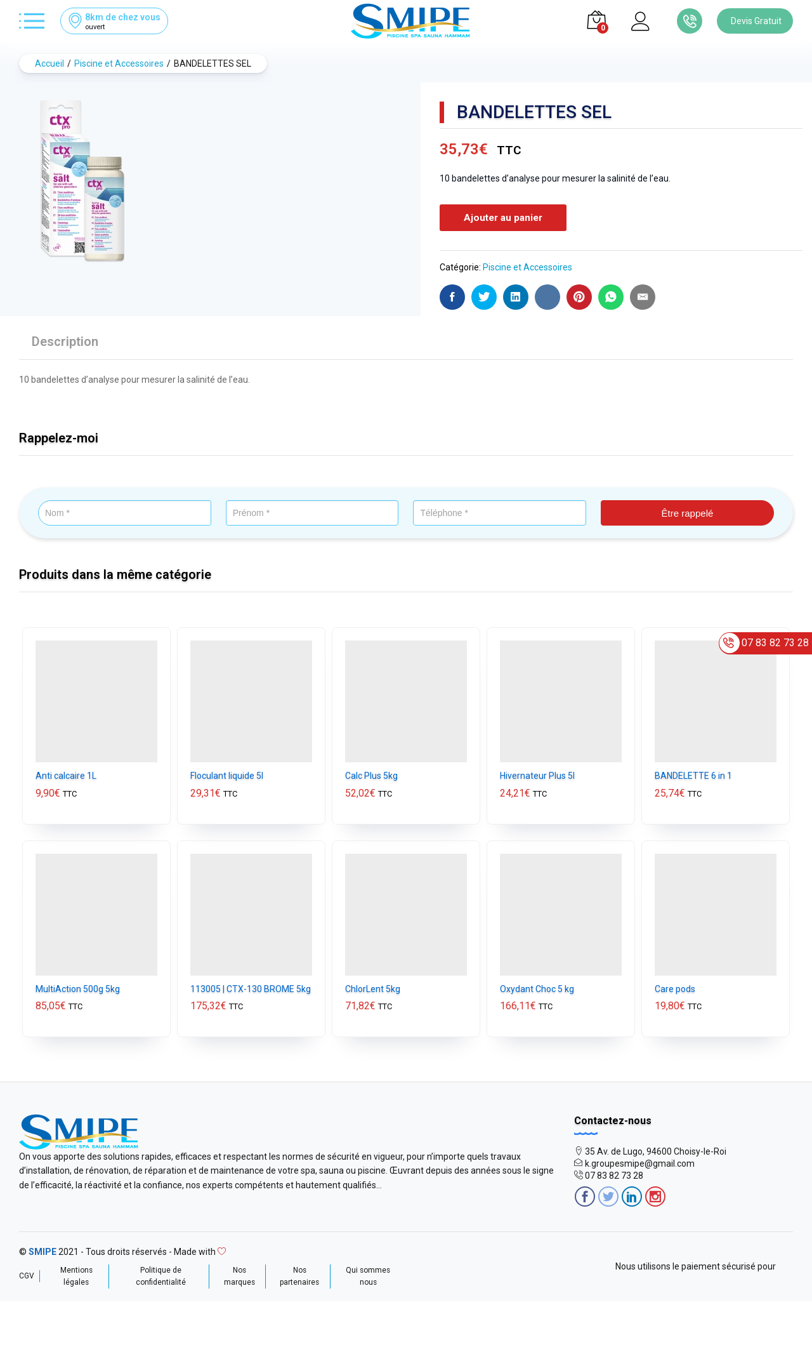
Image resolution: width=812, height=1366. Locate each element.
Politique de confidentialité (161, 1274)
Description (65, 339)
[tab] (65, 345)
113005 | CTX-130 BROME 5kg (250, 987)
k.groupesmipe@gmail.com (640, 1162)
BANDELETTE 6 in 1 (693, 774)
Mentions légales (76, 1274)
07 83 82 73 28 (614, 1174)
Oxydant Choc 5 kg (537, 987)
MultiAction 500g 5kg (78, 987)
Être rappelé (688, 512)
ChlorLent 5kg (372, 987)
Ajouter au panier (503, 217)
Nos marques (239, 1274)
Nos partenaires (299, 1274)
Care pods (675, 987)
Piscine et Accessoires (527, 266)
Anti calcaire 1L (66, 774)
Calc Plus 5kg (371, 774)
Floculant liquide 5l (226, 774)
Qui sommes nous (368, 1274)
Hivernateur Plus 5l (537, 774)
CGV (26, 1274)
